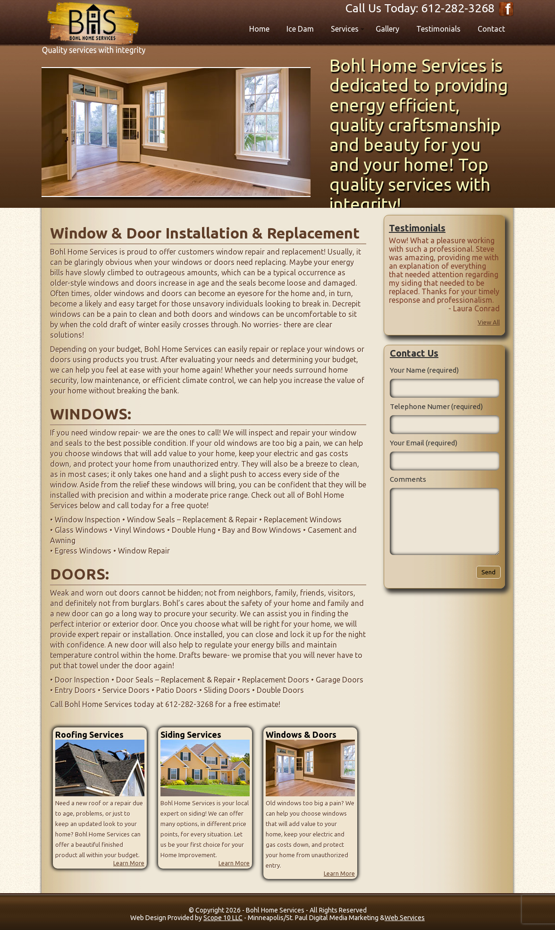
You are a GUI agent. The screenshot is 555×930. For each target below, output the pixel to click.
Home (259, 29)
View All (489, 322)
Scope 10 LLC (223, 917)
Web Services (405, 917)
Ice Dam (300, 29)
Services (345, 29)
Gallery (387, 29)
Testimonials (438, 29)
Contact (491, 29)
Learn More (128, 863)
